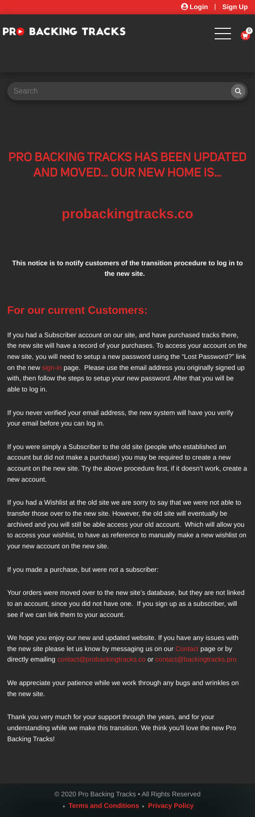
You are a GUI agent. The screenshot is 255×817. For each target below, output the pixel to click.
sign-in (51, 367)
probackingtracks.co (128, 213)
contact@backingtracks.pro (195, 659)
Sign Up (235, 7)
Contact (186, 648)
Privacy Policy (171, 805)
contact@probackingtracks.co (101, 659)
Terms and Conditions (104, 805)
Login (194, 7)
